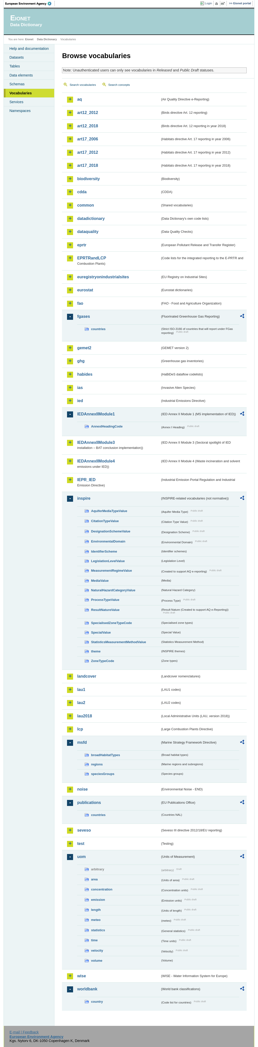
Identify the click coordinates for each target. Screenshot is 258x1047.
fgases (83, 316)
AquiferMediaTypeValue (109, 511)
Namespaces (19, 111)
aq (79, 99)
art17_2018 (87, 165)
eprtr (81, 245)
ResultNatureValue (105, 610)
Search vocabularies (83, 84)
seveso (84, 830)
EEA (30, 3)
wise (81, 976)
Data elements (21, 75)
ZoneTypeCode (102, 661)
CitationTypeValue (105, 521)
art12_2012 (87, 112)
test (80, 843)
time (94, 940)
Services (16, 102)
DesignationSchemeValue (110, 531)
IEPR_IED (86, 480)
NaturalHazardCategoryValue (113, 590)
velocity (97, 950)
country (97, 1001)
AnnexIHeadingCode (106, 426)
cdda (81, 192)
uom (81, 857)
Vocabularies (20, 93)
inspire (83, 498)
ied (80, 401)
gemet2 (84, 348)
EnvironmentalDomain (108, 541)
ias (80, 387)
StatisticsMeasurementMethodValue (118, 642)
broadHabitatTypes (105, 755)
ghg (80, 361)
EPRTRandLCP (91, 258)
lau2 (81, 703)
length (96, 910)
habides (84, 374)
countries (98, 329)
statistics (98, 930)
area (94, 879)
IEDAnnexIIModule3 (96, 442)
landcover (86, 676)
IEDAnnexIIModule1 (96, 414)
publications (89, 802)
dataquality (87, 231)
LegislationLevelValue (108, 561)
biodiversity (88, 179)
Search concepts (119, 84)
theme (96, 651)
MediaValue (100, 581)
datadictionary (91, 218)
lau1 (81, 689)
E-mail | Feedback (24, 1032)
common (85, 205)
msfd (82, 742)
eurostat (85, 290)
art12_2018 (87, 126)
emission (98, 900)
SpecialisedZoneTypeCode (111, 623)
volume (96, 960)
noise (82, 789)
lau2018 (84, 716)
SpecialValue (101, 632)
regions (97, 764)
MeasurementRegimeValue (111, 570)
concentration (101, 889)
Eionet (29, 39)
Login (208, 3)
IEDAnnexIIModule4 (96, 461)
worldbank (87, 989)
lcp (80, 729)
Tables (14, 66)
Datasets (16, 57)
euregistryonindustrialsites (103, 277)
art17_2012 (87, 152)
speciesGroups (102, 774)
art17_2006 (87, 139)
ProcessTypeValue (105, 600)
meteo (96, 920)
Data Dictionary (47, 39)
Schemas (16, 84)
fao (80, 303)
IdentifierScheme (104, 551)
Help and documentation (29, 49)
